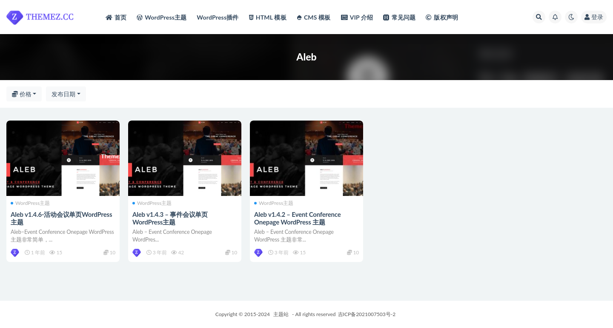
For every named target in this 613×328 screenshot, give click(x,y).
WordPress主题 (30, 203)
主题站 (281, 314)
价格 (22, 94)
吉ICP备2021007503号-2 (367, 314)
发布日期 (63, 94)
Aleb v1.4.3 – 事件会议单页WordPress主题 (170, 218)
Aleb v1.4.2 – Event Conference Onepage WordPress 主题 (297, 218)
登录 (593, 16)
